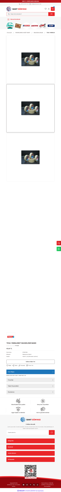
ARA (51, 14)
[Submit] (52, 432)
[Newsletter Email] (30, 432)
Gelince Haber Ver (30, 361)
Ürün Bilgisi (11, 372)
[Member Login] (49, 9)
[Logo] (16, 8)
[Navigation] (30, 19)
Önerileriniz (11, 392)
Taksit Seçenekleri (13, 386)
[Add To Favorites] (8, 365)
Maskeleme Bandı (27, 354)
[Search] (30, 14)
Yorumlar (10, 380)
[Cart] (53, 9)
